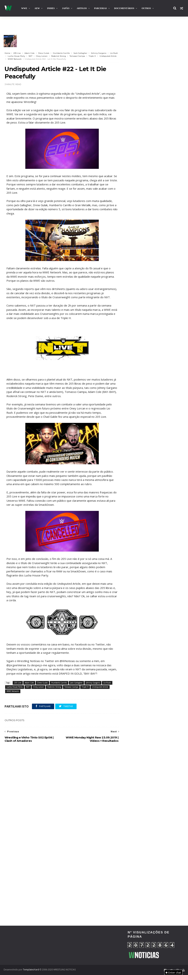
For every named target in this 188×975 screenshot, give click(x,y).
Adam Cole (29, 53)
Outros (146, 8)
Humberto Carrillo (61, 53)
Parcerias (100, 8)
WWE (24, 8)
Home (7, 53)
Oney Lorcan (42, 56)
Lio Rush (114, 53)
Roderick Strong (58, 56)
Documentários (124, 8)
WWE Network (14, 59)
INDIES (51, 8)
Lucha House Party (16, 56)
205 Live (17, 53)
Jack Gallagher (80, 53)
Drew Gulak (43, 53)
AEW (37, 8)
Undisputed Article (108, 56)
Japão (65, 8)
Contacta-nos (167, 24)
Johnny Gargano (98, 53)
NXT (30, 56)
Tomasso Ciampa (77, 56)
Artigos (82, 8)
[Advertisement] (32, 945)
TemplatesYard (31, 969)
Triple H (92, 56)
